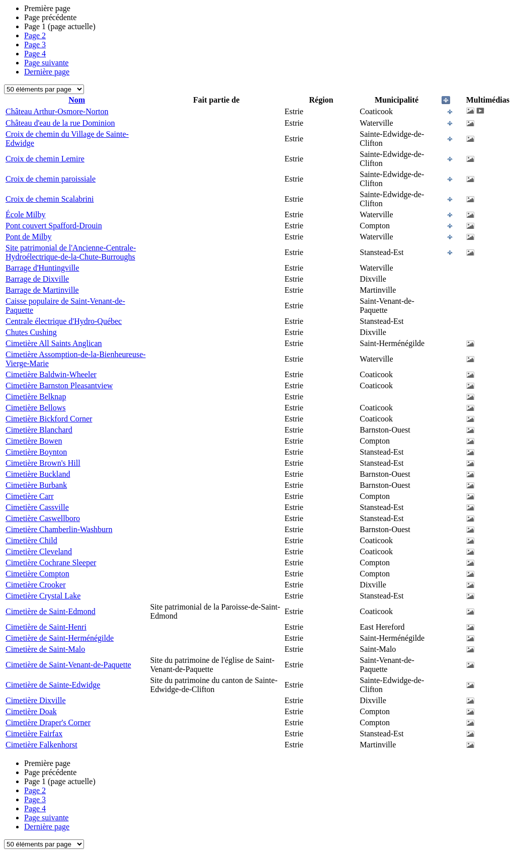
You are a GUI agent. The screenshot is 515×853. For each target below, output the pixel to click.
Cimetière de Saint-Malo (45, 649)
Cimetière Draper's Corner (48, 722)
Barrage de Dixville (37, 279)
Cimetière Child (31, 540)
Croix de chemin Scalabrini (50, 199)
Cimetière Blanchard (39, 429)
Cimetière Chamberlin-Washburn (59, 529)
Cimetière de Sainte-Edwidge (53, 684)
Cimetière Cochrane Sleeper (51, 562)
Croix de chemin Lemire (45, 158)
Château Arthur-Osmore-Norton (57, 111)
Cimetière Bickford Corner (49, 418)
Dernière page (46, 71)
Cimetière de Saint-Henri (46, 627)
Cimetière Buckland (38, 474)
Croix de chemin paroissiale (51, 179)
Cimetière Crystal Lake (43, 595)
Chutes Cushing (31, 332)
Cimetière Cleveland (39, 551)
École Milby (26, 214)
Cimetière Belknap (36, 396)
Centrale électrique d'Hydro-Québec (64, 321)
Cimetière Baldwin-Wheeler (51, 374)
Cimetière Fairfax (34, 733)
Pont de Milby (29, 236)
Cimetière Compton (37, 573)
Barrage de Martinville (42, 290)
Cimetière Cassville (37, 507)
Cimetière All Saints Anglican (54, 343)
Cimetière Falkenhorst (41, 744)
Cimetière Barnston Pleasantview (59, 385)
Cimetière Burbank (36, 485)
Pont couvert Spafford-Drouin (54, 225)
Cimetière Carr (30, 496)
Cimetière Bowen (34, 441)
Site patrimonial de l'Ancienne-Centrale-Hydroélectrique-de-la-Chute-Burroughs (71, 252)
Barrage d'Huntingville (42, 268)
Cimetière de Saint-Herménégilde (60, 638)
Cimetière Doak (31, 711)
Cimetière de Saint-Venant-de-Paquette (68, 664)
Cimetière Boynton (36, 452)
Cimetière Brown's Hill (43, 463)
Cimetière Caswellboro (43, 518)
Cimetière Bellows (36, 407)
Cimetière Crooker (36, 584)
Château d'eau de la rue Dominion (60, 123)
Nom (76, 100)
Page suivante (46, 62)
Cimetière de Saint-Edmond (51, 611)
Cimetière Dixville (36, 700)
